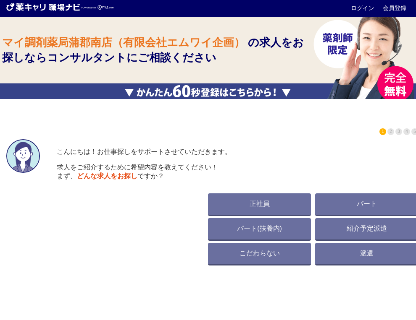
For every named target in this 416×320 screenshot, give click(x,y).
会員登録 (394, 8)
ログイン (363, 8)
